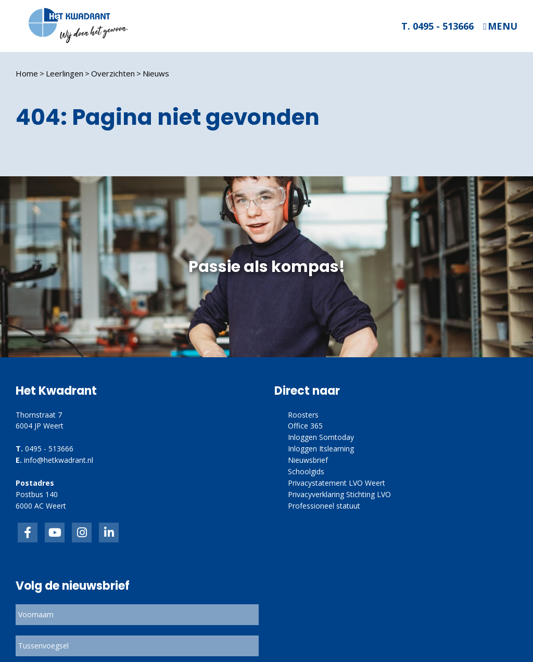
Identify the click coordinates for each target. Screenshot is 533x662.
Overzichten (113, 73)
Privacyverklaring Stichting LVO (339, 494)
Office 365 (305, 426)
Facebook (27, 532)
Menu (502, 26)
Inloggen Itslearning (321, 448)
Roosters (303, 415)
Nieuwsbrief (308, 460)
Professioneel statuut (324, 506)
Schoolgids (306, 471)
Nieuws (156, 73)
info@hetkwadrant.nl (58, 460)
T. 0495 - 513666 (437, 26)
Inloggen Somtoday (321, 437)
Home (27, 73)
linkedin (109, 532)
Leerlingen (64, 73)
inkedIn (55, 532)
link (82, 532)
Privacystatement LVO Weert (336, 483)
